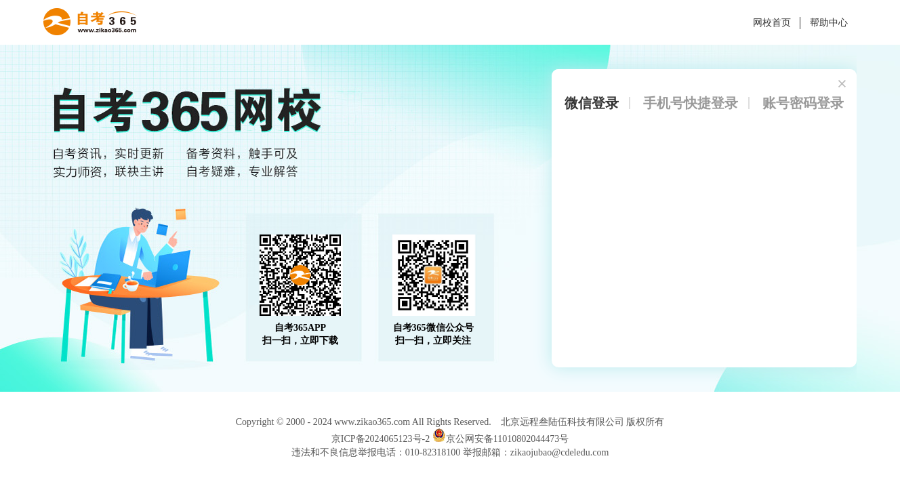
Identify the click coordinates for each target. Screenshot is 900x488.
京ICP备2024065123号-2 (380, 439)
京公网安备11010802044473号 (500, 439)
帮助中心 (829, 23)
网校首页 (772, 23)
